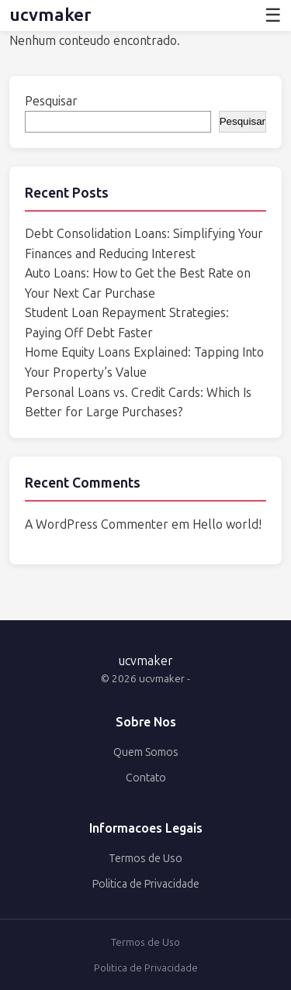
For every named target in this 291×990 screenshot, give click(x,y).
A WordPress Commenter (96, 524)
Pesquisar (51, 101)
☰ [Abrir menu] (273, 15)
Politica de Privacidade (145, 884)
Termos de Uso (145, 858)
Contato (146, 778)
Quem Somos (145, 752)
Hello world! (227, 524)
